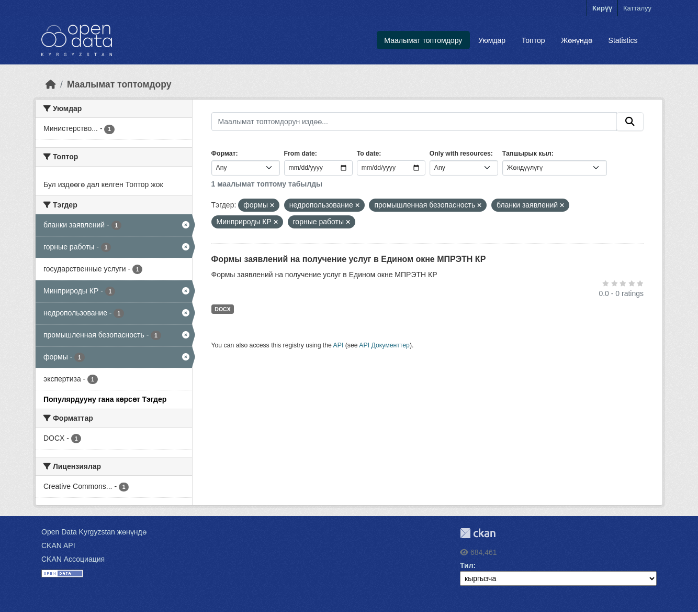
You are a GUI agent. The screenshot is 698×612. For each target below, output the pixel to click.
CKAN (478, 533)
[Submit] (630, 121)
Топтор (533, 40)
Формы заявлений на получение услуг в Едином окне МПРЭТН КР (348, 259)
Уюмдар (491, 40)
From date (299, 153)
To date (368, 153)
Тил (467, 565)
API (338, 345)
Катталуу (637, 8)
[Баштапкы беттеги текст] (51, 84)
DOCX (222, 309)
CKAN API (58, 545)
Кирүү (602, 8)
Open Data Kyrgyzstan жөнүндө (94, 532)
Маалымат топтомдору (423, 40)
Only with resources (460, 153)
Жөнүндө (576, 40)
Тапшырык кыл (526, 153)
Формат (223, 153)
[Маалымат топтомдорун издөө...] (414, 121)
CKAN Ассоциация (73, 559)
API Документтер (384, 345)
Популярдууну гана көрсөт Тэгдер (104, 399)
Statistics (623, 40)
